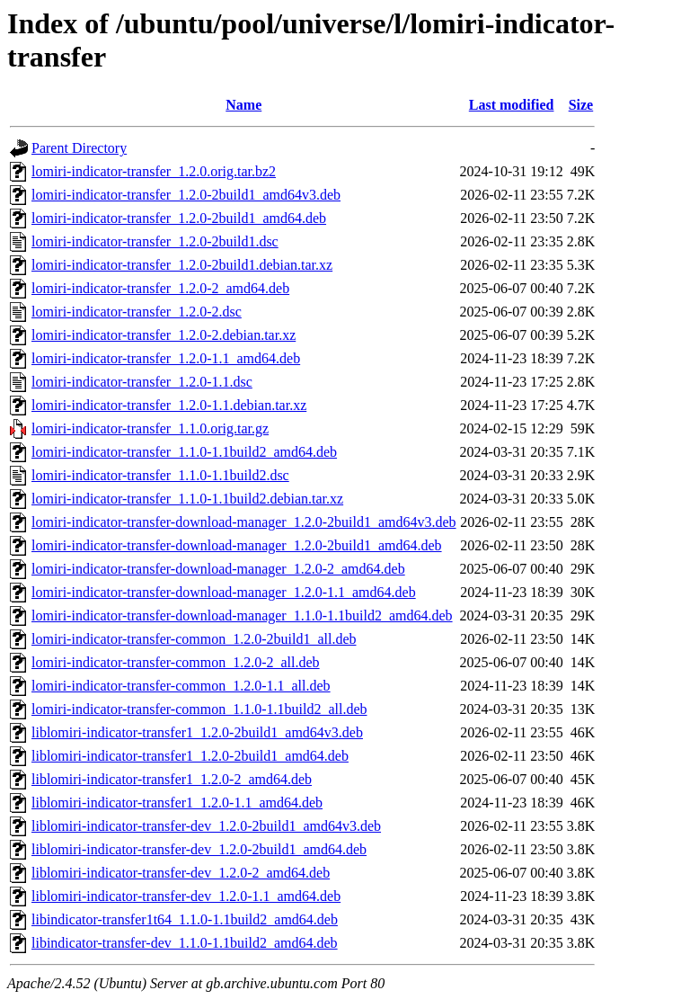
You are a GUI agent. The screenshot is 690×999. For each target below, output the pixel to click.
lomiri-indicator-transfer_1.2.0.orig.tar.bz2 (153, 171)
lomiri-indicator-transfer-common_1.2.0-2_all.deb (175, 662)
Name (243, 104)
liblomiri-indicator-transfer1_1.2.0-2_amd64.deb (171, 779)
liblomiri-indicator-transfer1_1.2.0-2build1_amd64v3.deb (197, 732)
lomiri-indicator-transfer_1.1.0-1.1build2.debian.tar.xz (187, 498)
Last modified (511, 104)
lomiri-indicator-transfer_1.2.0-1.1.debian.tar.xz (168, 405)
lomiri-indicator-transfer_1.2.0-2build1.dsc (155, 241)
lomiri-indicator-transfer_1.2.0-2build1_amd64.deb (178, 218)
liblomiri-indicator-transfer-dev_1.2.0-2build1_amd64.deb (199, 849)
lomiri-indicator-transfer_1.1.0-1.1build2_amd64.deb (184, 451)
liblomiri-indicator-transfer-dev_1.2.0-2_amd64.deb (180, 872)
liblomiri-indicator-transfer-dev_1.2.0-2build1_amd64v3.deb (206, 826)
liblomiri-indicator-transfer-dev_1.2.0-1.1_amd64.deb (186, 896)
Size (581, 104)
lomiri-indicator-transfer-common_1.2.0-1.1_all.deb (181, 685)
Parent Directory (79, 148)
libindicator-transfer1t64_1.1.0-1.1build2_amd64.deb (184, 919)
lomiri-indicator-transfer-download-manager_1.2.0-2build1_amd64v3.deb (243, 522)
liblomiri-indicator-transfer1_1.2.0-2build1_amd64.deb (190, 755)
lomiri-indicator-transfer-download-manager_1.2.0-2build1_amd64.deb (236, 545)
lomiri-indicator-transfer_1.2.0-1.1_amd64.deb (165, 358)
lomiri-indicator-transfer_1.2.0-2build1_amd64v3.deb (186, 194)
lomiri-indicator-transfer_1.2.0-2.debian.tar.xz (163, 335)
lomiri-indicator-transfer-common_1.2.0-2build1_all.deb (193, 639)
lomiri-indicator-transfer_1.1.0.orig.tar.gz (150, 428)
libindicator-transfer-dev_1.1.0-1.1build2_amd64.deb (184, 942)
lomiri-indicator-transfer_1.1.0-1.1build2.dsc (160, 475)
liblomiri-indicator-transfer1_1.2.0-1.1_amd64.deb (177, 802)
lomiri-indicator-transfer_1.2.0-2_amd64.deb (160, 288)
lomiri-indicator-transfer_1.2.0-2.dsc (136, 311)
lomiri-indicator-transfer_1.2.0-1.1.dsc (141, 381)
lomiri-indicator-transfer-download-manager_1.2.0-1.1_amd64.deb (223, 592)
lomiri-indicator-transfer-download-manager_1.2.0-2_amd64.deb (218, 568)
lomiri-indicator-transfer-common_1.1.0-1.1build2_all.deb (199, 709)
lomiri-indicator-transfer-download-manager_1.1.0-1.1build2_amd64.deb (242, 615)
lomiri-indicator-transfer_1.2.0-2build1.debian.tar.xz (181, 264)
